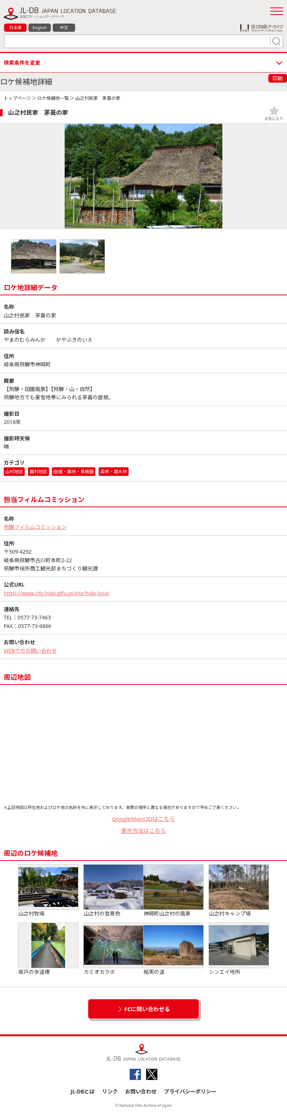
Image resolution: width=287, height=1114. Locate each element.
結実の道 (173, 949)
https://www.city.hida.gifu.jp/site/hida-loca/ (56, 593)
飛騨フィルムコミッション (35, 526)
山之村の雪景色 (114, 891)
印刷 (277, 78)
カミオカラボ (114, 949)
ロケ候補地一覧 (53, 98)
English (39, 27)
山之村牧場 (48, 891)
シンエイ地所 (239, 949)
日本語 (15, 27)
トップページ (17, 98)
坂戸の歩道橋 (48, 949)
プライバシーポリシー (190, 1091)
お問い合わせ (141, 1091)
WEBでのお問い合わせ (30, 650)
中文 (64, 27)
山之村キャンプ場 (239, 891)
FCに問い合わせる (147, 1009)
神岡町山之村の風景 (173, 891)
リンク (110, 1091)
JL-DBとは (83, 1091)
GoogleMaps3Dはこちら (143, 818)
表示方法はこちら (143, 830)
